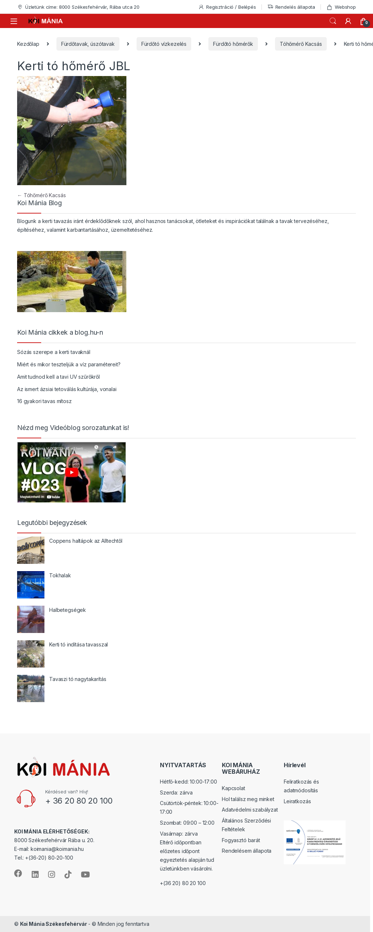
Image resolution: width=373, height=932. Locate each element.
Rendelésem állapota (246, 851)
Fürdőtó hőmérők (233, 44)
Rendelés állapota (291, 7)
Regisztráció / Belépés (227, 7)
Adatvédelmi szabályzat (250, 809)
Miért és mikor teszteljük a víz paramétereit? (69, 364)
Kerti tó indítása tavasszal (78, 644)
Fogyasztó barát (241, 840)
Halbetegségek (67, 610)
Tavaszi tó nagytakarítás (77, 679)
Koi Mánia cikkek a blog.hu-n (60, 332)
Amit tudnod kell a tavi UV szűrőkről (58, 377)
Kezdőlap (28, 44)
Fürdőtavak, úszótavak (88, 44)
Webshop (341, 7)
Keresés (333, 21)
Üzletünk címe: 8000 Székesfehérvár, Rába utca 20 (78, 7)
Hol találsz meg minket (248, 799)
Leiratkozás (297, 801)
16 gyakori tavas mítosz (44, 401)
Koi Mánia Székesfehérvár (53, 924)
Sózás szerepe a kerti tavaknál (53, 352)
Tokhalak (60, 575)
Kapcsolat (233, 788)
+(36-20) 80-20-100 (49, 858)
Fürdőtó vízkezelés (163, 44)
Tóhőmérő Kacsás (301, 44)
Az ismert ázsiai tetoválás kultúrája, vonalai (67, 389)
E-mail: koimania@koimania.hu (49, 849)
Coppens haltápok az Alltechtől (85, 541)
